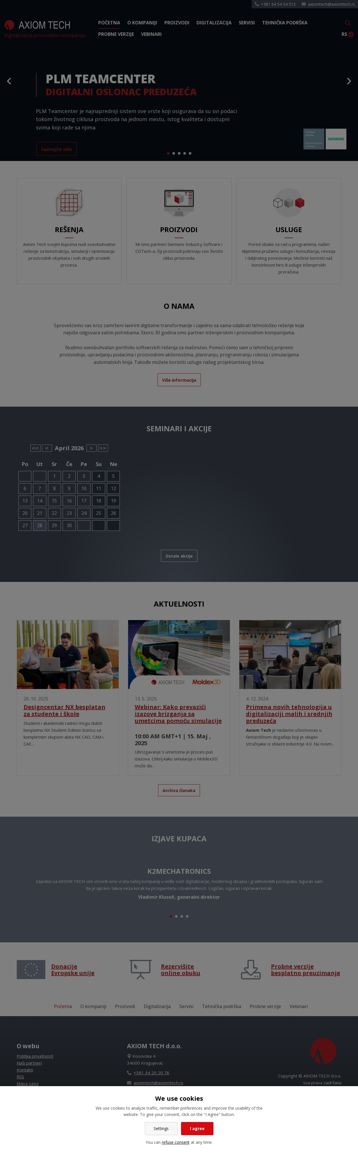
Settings (161, 1128)
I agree (197, 1128)
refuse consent (176, 1142)
